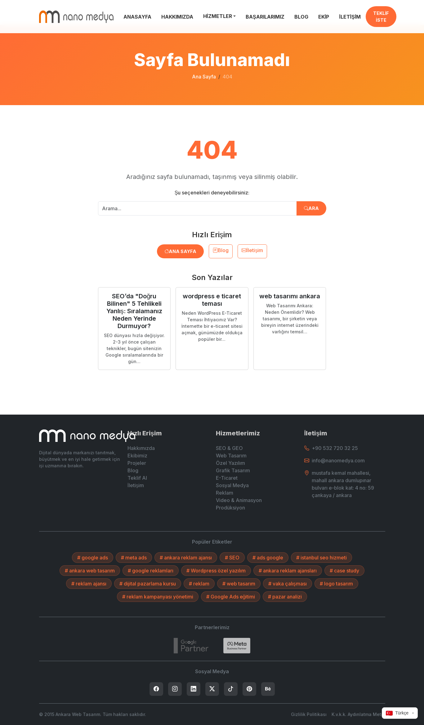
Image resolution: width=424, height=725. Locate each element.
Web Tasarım (231, 455)
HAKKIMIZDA (177, 17)
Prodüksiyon (230, 508)
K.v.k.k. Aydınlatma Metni (358, 714)
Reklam (224, 493)
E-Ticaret (227, 478)
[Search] (236, 645)
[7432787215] (191, 645)
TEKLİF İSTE (381, 17)
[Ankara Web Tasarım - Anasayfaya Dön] (76, 16)
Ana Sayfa (204, 76)
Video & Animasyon (239, 500)
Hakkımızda (141, 448)
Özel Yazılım (230, 463)
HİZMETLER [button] (217, 16)
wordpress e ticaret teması (212, 299)
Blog (221, 250)
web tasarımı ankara (289, 296)
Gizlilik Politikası (309, 714)
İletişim (252, 250)
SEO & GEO (229, 448)
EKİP (323, 17)
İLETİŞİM (350, 17)
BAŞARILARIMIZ (265, 17)
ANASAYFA (137, 17)
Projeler (136, 463)
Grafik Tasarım (233, 470)
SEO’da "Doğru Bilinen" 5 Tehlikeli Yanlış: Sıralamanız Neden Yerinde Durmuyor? (134, 311)
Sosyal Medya (232, 485)
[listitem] (156, 689)
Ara (311, 208)
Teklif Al (137, 478)
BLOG (301, 17)
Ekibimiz (137, 455)
